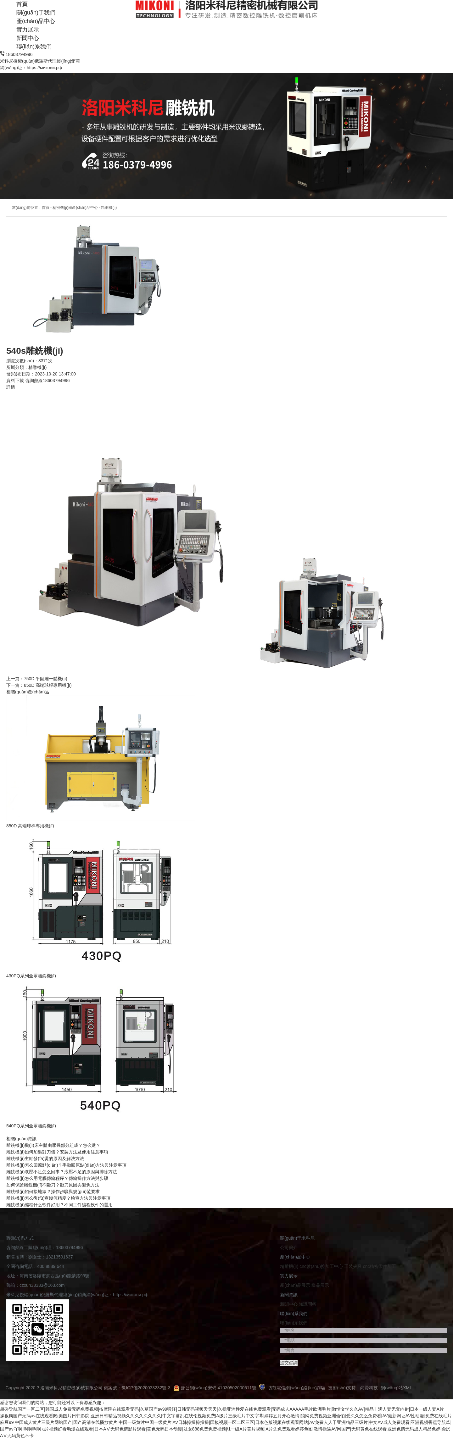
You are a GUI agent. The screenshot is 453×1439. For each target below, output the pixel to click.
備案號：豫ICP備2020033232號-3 (137, 1387)
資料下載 (15, 380)
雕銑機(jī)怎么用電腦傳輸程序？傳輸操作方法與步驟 (57, 1178)
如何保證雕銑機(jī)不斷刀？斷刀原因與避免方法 (52, 1184)
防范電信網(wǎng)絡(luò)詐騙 (292, 1387)
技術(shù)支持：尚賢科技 (353, 1387)
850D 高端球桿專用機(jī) (48, 685)
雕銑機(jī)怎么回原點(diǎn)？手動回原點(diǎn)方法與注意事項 (66, 1165)
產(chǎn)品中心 (35, 21)
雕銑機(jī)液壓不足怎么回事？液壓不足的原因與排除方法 (61, 1171)
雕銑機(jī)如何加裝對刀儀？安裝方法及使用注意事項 (57, 1151)
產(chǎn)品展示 (295, 1285)
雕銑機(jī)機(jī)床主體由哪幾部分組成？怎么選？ (53, 1145)
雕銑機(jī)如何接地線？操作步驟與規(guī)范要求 (53, 1191)
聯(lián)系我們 (34, 46)
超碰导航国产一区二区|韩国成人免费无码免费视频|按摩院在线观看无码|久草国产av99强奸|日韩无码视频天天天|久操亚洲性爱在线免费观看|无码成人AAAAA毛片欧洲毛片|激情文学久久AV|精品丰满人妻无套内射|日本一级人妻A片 (222, 1409)
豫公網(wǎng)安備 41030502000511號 (214, 1387)
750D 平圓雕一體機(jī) (45, 678)
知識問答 (307, 1304)
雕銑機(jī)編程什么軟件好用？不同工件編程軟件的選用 (59, 1204)
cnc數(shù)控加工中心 (321, 1266)
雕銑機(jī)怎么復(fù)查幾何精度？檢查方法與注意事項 (58, 1198)
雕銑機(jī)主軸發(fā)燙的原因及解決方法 (45, 1158)
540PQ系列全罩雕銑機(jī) (31, 1125)
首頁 (45, 207)
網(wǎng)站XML (396, 1387)
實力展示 (27, 29)
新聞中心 (27, 38)
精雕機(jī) (109, 207)
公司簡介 (289, 1247)
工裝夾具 (353, 1266)
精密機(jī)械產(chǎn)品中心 (75, 207)
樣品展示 (320, 1285)
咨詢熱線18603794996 (47, 380)
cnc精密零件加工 (379, 1266)
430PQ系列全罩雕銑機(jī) (31, 975)
